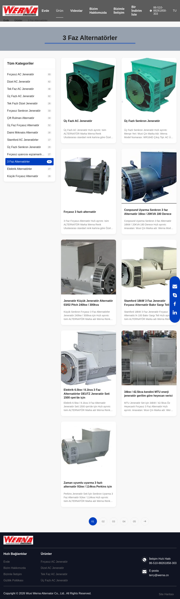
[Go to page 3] (114, 521)
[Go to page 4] (124, 521)
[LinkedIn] (174, 312)
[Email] (174, 286)
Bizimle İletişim (119, 10)
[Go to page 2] (103, 521)
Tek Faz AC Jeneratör (54, 574)
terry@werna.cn (159, 575)
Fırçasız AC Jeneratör (54, 561)
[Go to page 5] (134, 521)
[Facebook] (174, 303)
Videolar (76, 10)
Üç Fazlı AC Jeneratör (54, 580)
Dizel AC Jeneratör (52, 567)
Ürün (59, 10)
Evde (45, 10)
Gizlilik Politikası (13, 580)
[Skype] (174, 295)
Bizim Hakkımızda (98, 10)
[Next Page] (145, 521)
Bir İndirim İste (136, 10)
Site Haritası (166, 594)
